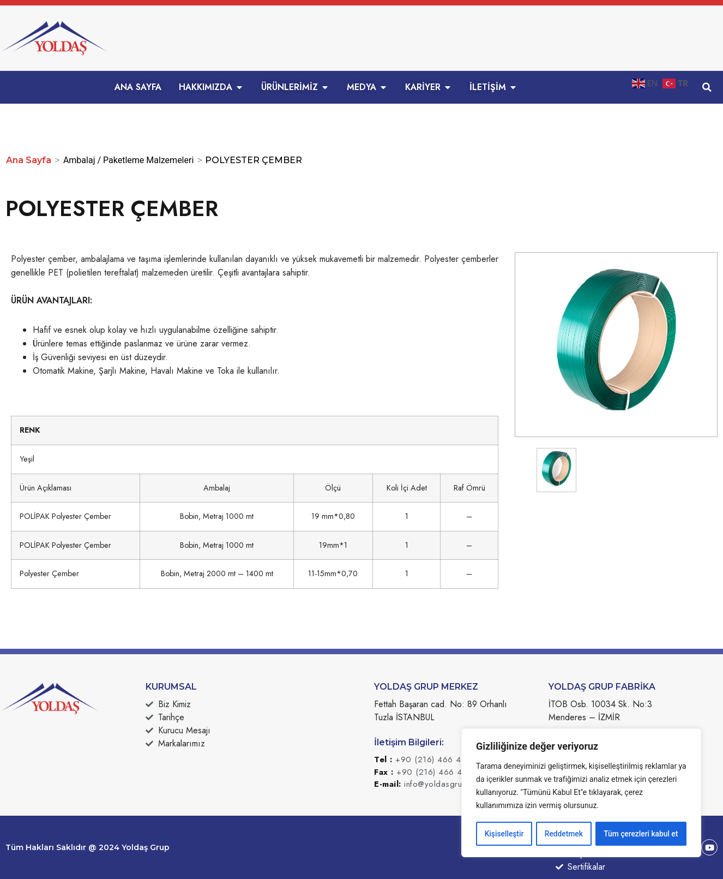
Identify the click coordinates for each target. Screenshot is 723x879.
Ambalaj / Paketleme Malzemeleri (128, 160)
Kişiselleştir (504, 833)
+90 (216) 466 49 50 (438, 772)
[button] (706, 87)
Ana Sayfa (28, 160)
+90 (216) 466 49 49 (437, 760)
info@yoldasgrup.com (444, 784)
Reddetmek (563, 833)
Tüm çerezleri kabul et (640, 833)
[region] (581, 793)
